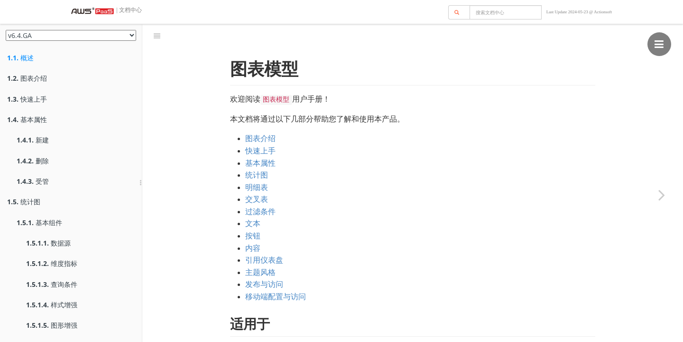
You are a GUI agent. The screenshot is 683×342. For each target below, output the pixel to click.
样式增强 (51, 304)
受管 (33, 181)
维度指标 (51, 263)
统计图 (23, 201)
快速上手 (27, 99)
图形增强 (51, 325)
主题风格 (260, 249)
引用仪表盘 (264, 236)
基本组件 (39, 222)
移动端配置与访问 (275, 273)
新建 (33, 139)
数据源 (48, 242)
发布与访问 (264, 260)
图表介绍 (27, 78)
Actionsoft (603, 12)
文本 (252, 200)
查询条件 (51, 284)
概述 (20, 57)
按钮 (252, 212)
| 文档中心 (128, 10)
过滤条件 (260, 188)
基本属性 (27, 119)
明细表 (256, 164)
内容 (252, 224)
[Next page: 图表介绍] (661, 195)
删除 (33, 160)
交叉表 (256, 175)
